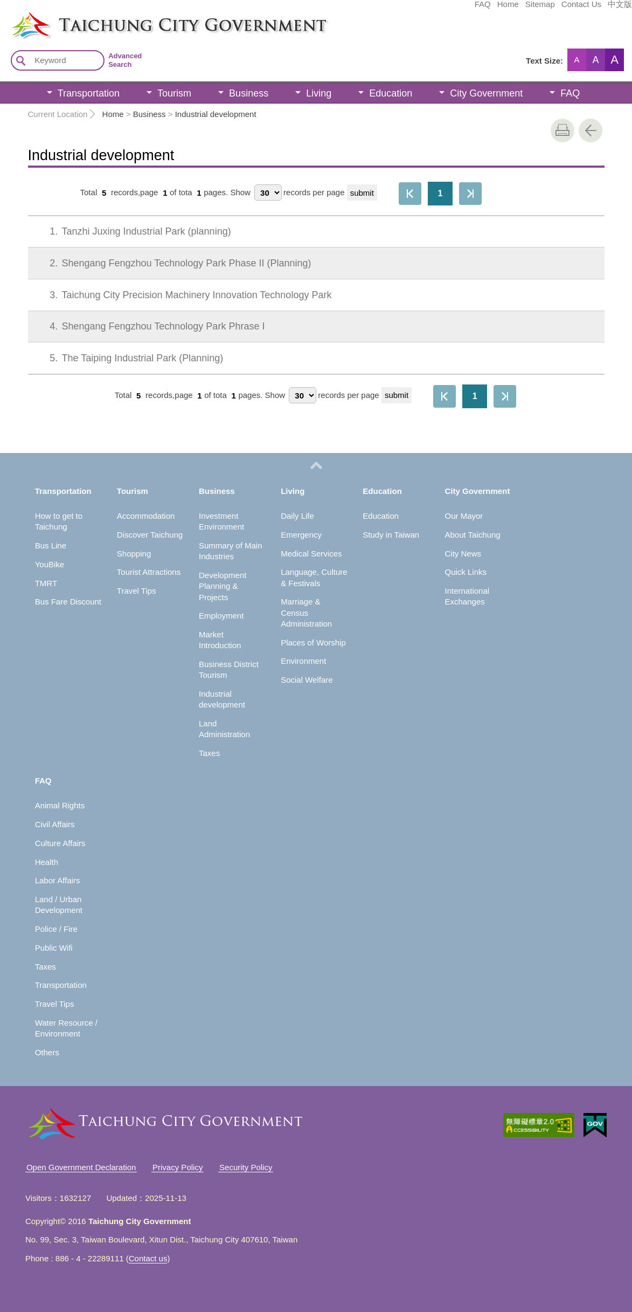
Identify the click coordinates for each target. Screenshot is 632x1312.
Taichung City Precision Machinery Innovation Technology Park (182, 295)
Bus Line (50, 545)
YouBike (50, 564)
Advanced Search (125, 60)
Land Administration (224, 729)
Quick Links (466, 571)
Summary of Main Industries (230, 551)
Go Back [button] (590, 130)
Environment (303, 660)
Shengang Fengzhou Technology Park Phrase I (149, 326)
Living (318, 93)
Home (427, 9)
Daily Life (297, 515)
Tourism (174, 93)
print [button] (562, 130)
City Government (486, 93)
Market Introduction (220, 640)
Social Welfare (306, 679)
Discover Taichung (150, 534)
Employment (221, 615)
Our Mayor (464, 515)
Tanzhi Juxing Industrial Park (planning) (132, 231)
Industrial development (215, 114)
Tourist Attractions (148, 571)
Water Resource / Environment (66, 1028)
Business (248, 93)
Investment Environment (221, 521)
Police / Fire (56, 928)
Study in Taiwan (391, 534)
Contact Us (500, 9)
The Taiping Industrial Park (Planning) (128, 358)
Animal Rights (60, 805)
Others (47, 1052)
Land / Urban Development (58, 905)
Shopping (134, 553)
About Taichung (473, 534)
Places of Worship (313, 642)
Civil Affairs (55, 824)
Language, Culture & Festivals (314, 577)
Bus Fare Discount (68, 601)
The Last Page (470, 193)
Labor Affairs (57, 880)
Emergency (301, 534)
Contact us (148, 1258)
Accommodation (146, 515)
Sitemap (459, 9)
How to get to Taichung (58, 521)
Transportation (89, 93)
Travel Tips (136, 590)
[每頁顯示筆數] (268, 192)
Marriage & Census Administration (306, 612)
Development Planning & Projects (222, 586)
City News (463, 553)
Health (46, 862)
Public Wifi (54, 947)
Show (240, 192)
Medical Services (311, 553)
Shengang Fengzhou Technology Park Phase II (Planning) (172, 263)
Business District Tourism (229, 669)
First (410, 193)
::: (3, 15)
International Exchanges (467, 596)
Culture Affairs (60, 843)
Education (390, 93)
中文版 (539, 9)
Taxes (209, 753)
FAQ (402, 9)
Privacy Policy (177, 1167)
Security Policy (245, 1167)
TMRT (46, 583)
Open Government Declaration (81, 1167)
